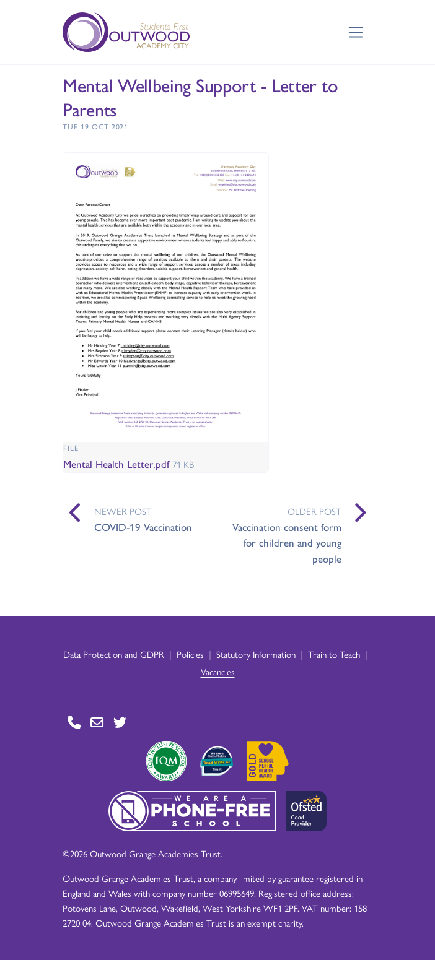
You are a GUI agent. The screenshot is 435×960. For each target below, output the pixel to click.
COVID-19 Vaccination (143, 526)
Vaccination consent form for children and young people (286, 542)
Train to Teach (334, 653)
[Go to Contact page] (74, 722)
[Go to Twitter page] (119, 722)
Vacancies (218, 671)
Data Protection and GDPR (113, 653)
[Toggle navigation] (356, 32)
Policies (190, 653)
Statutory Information (256, 653)
